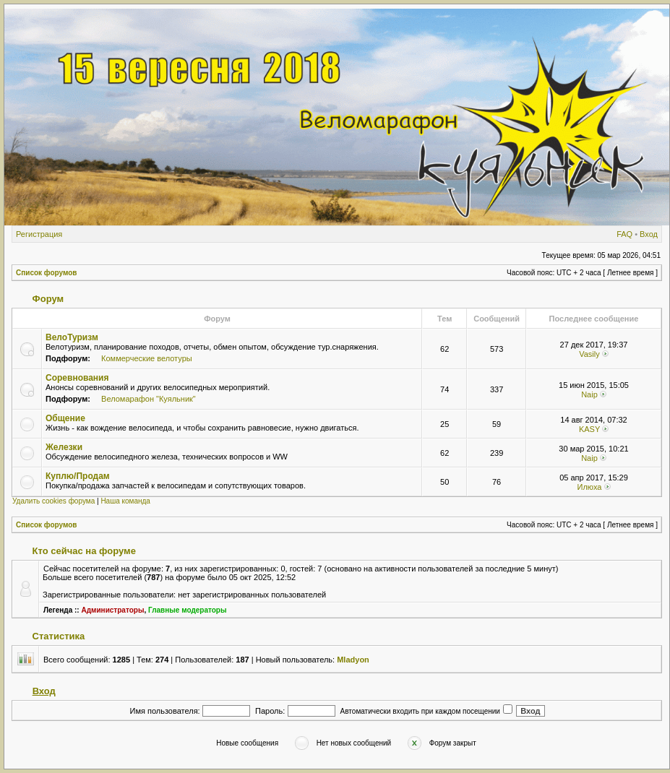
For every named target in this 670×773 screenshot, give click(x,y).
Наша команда (125, 501)
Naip (589, 394)
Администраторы (112, 610)
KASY (589, 429)
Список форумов (46, 273)
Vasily (589, 354)
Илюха (589, 487)
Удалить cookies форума (53, 501)
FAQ (624, 234)
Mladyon (353, 659)
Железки (64, 447)
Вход (649, 234)
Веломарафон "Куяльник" (148, 398)
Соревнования (77, 378)
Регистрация (39, 234)
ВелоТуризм (72, 337)
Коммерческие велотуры (146, 358)
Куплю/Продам (78, 476)
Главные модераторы (187, 610)
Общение (65, 418)
